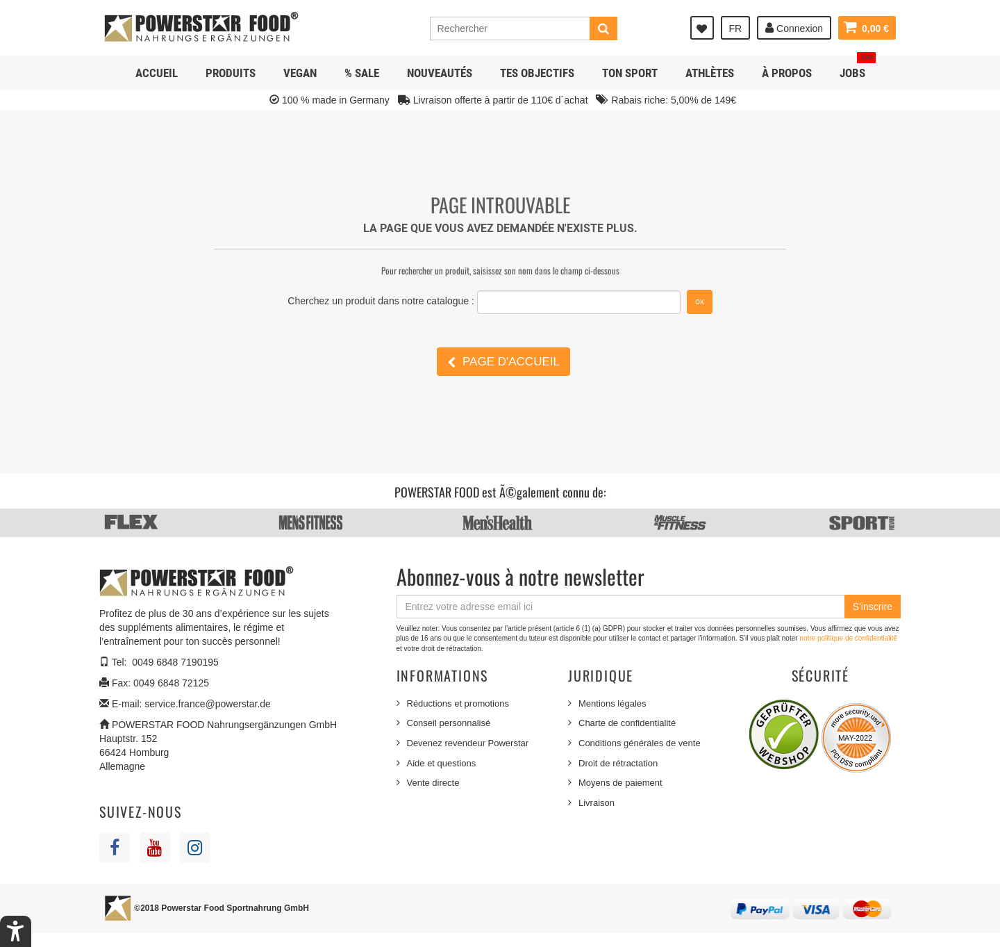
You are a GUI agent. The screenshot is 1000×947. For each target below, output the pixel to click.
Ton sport (630, 73)
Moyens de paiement (620, 782)
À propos (787, 73)
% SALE (361, 73)
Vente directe (433, 782)
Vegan (300, 73)
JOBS (858, 68)
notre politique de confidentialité (848, 638)
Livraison (596, 803)
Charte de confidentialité (627, 723)
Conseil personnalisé (449, 723)
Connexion (794, 28)
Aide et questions (441, 763)
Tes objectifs (537, 73)
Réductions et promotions (458, 703)
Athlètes (709, 73)
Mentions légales (612, 703)
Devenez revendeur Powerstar (468, 743)
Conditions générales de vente (639, 743)
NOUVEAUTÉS (439, 73)
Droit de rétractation (618, 763)
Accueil (156, 73)
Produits (231, 73)
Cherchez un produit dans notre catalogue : (381, 300)
